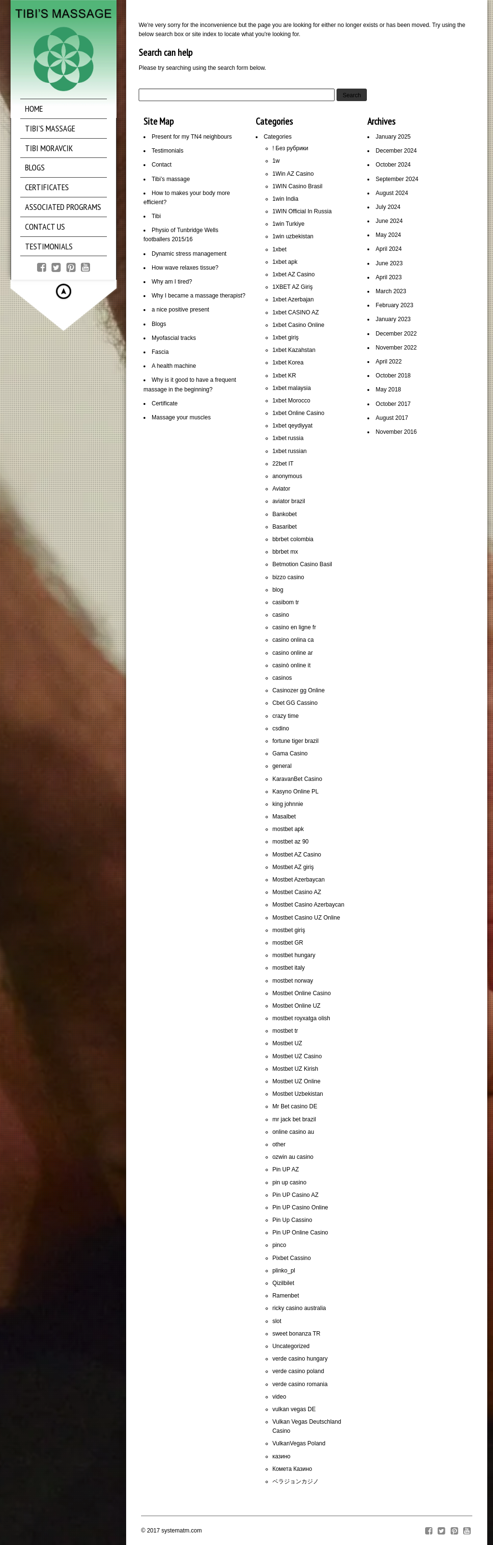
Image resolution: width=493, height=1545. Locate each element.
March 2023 (391, 291)
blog (278, 589)
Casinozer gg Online (298, 690)
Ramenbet (285, 1295)
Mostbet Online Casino (301, 993)
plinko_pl (283, 1270)
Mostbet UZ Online (296, 1081)
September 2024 (397, 179)
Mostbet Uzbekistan (297, 1094)
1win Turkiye (288, 224)
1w (276, 160)
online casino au (293, 1132)
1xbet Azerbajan (293, 299)
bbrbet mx (285, 551)
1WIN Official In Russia (302, 211)
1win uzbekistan (292, 236)
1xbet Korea (288, 362)
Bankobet (284, 514)
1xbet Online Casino (298, 413)
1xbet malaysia (291, 388)
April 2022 (389, 361)
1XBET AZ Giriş (292, 287)
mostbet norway (292, 980)
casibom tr (285, 602)
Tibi (156, 216)
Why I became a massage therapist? (199, 295)
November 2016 (396, 431)
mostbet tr (285, 1030)
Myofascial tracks (174, 338)
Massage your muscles (181, 417)
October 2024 (393, 164)
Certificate (165, 403)
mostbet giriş (288, 930)
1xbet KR (284, 375)
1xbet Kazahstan (293, 350)
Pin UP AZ (285, 1169)
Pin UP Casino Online (300, 1207)
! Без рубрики (290, 148)
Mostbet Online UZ (296, 1005)
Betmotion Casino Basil (302, 564)
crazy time (285, 716)
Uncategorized (291, 1346)
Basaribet (284, 526)
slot (277, 1321)
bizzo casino (288, 577)
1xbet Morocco (291, 400)
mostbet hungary (293, 955)
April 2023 (389, 277)
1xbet (279, 249)
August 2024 (392, 193)
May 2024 (388, 235)
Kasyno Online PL (295, 791)
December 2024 (396, 150)
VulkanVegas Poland (298, 1443)
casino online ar (292, 652)
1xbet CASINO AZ (295, 312)
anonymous (287, 476)
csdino (280, 728)
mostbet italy (288, 967)
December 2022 (396, 333)
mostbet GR (287, 942)
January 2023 (393, 319)
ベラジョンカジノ (295, 1481)
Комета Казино (292, 1469)
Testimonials (167, 150)
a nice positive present (180, 309)
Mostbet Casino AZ (296, 892)
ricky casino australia (299, 1308)
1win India (285, 198)
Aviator (281, 488)
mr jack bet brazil (294, 1119)
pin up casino (289, 1182)
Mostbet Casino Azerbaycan (308, 904)
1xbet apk (285, 262)
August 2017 (392, 418)
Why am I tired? (172, 281)
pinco (279, 1245)
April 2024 (389, 249)
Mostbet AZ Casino (296, 854)
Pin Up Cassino (292, 1220)
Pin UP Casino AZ (295, 1195)
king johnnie (287, 804)
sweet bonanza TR (296, 1333)
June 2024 (389, 221)
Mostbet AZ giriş (293, 867)
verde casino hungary (300, 1358)
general (282, 766)
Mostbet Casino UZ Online (306, 917)
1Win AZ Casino (293, 173)
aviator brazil (288, 501)
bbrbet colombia (292, 539)
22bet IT (283, 463)
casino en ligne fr (294, 627)
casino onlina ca (293, 639)
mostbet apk (288, 829)
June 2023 (389, 263)
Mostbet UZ (287, 1043)
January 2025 (393, 136)
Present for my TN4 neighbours (192, 136)
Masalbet (284, 816)
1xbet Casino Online (298, 325)
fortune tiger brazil (295, 741)
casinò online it (291, 665)
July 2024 (388, 207)
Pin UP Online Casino (300, 1232)
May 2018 (388, 389)
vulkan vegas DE (294, 1409)
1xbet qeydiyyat (292, 425)
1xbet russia (288, 438)
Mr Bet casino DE (294, 1106)
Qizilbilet (283, 1283)
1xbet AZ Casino (293, 274)
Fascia (160, 352)
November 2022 (396, 347)
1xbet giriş (285, 337)
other (278, 1144)
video (279, 1396)
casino (280, 614)
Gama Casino (290, 753)
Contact (161, 164)
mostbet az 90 (290, 841)
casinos (282, 678)
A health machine (174, 366)
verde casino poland (298, 1371)
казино (281, 1456)
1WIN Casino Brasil (297, 186)
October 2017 (393, 404)
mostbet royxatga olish (301, 1018)
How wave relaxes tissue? (185, 267)
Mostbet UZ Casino (297, 1056)
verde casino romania (300, 1384)
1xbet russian (289, 451)
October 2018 (393, 375)
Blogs (159, 324)
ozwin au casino (292, 1157)
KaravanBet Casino (297, 779)
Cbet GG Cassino (295, 703)
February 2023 (394, 305)
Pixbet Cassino (291, 1258)
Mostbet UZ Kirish (295, 1068)
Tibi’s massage (171, 179)
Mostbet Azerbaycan (298, 879)
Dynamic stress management (189, 253)
